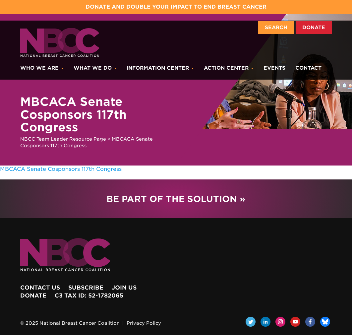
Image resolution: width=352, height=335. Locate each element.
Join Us (124, 287)
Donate (313, 28)
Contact (308, 68)
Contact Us (40, 287)
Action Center (229, 68)
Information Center (160, 68)
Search (276, 28)
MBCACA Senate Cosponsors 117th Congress (61, 169)
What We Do (95, 68)
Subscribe (85, 287)
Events (274, 68)
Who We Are (42, 68)
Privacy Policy (144, 323)
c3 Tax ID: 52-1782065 (89, 295)
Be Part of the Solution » (175, 199)
